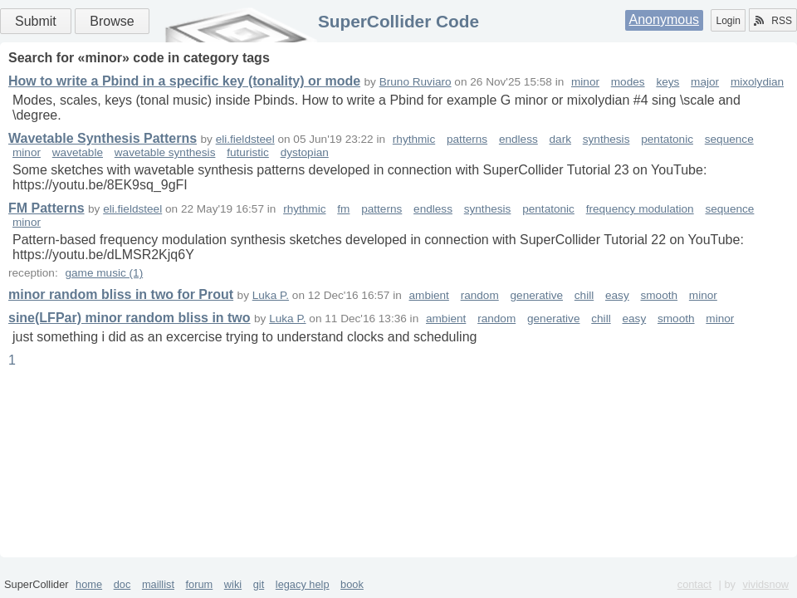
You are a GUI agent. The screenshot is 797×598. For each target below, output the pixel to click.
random (480, 295)
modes (628, 82)
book (352, 584)
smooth (659, 295)
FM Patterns (46, 208)
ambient (429, 295)
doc (122, 584)
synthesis (606, 139)
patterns (467, 139)
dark (560, 139)
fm (343, 209)
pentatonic (667, 139)
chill (584, 295)
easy (617, 295)
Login (728, 21)
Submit (35, 21)
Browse (112, 21)
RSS (773, 21)
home (89, 584)
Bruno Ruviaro (415, 82)
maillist (158, 584)
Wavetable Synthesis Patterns (102, 138)
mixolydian (757, 82)
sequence (729, 139)
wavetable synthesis (165, 152)
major (705, 82)
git (259, 584)
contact (694, 584)
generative (537, 295)
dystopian (305, 152)
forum (199, 584)
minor (585, 82)
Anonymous (664, 19)
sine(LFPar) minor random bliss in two (129, 318)
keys (667, 82)
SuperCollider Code (398, 21)
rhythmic (414, 139)
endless (518, 139)
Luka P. (270, 295)
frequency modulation (640, 209)
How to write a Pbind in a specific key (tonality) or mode (184, 81)
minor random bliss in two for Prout (120, 294)
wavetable (77, 152)
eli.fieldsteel (245, 139)
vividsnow (766, 584)
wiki (233, 584)
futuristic (248, 152)
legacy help (303, 584)
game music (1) (104, 273)
